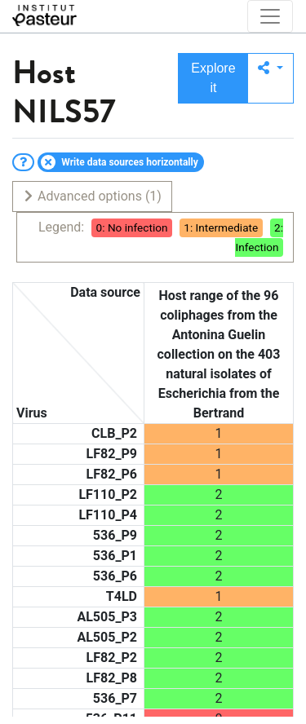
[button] (270, 78)
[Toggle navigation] (270, 16)
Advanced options (92, 196)
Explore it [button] (213, 78)
